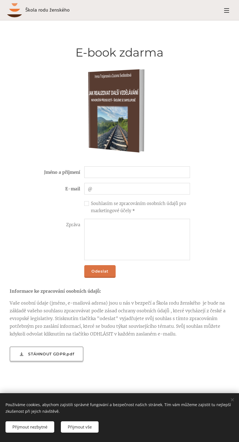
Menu (226, 10)
